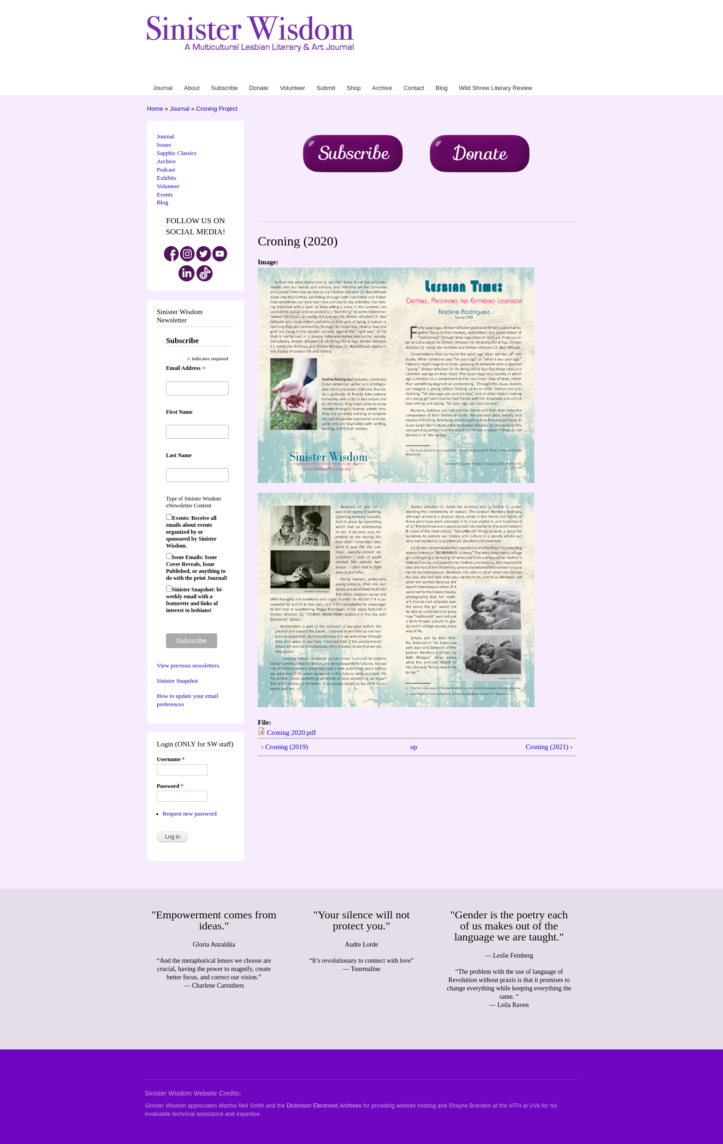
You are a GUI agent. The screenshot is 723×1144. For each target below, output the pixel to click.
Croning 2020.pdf (291, 732)
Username (170, 759)
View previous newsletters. (188, 665)
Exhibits (167, 178)
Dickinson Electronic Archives (324, 1105)
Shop (453, 73)
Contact (487, 73)
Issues (164, 145)
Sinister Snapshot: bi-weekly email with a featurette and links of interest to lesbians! (194, 600)
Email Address (186, 368)
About (357, 73)
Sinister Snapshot (177, 681)
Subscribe (376, 73)
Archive (469, 73)
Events (165, 194)
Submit (438, 73)
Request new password (190, 813)
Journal (341, 73)
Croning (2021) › (549, 747)
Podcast (166, 170)
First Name (179, 412)
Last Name (179, 455)
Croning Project (216, 108)
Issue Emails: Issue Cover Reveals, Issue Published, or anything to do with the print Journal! (196, 567)
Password (170, 786)
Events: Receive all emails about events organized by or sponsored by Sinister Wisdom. (191, 532)
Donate (398, 73)
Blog (502, 73)
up (413, 747)
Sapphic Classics (176, 153)
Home (155, 108)
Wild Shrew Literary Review (542, 73)
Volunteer (418, 73)
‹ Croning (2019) (284, 747)
